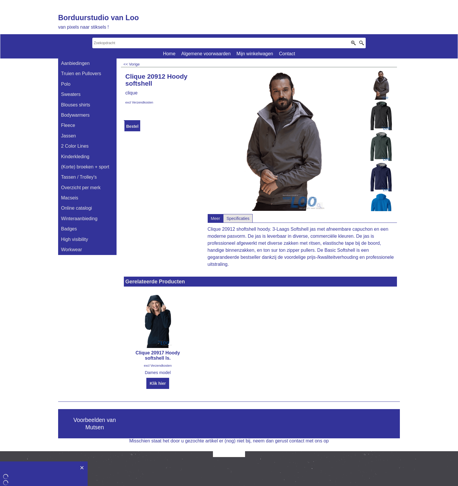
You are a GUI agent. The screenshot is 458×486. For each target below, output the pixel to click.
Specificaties (237, 218)
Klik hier (158, 383)
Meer (215, 218)
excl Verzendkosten (139, 102)
